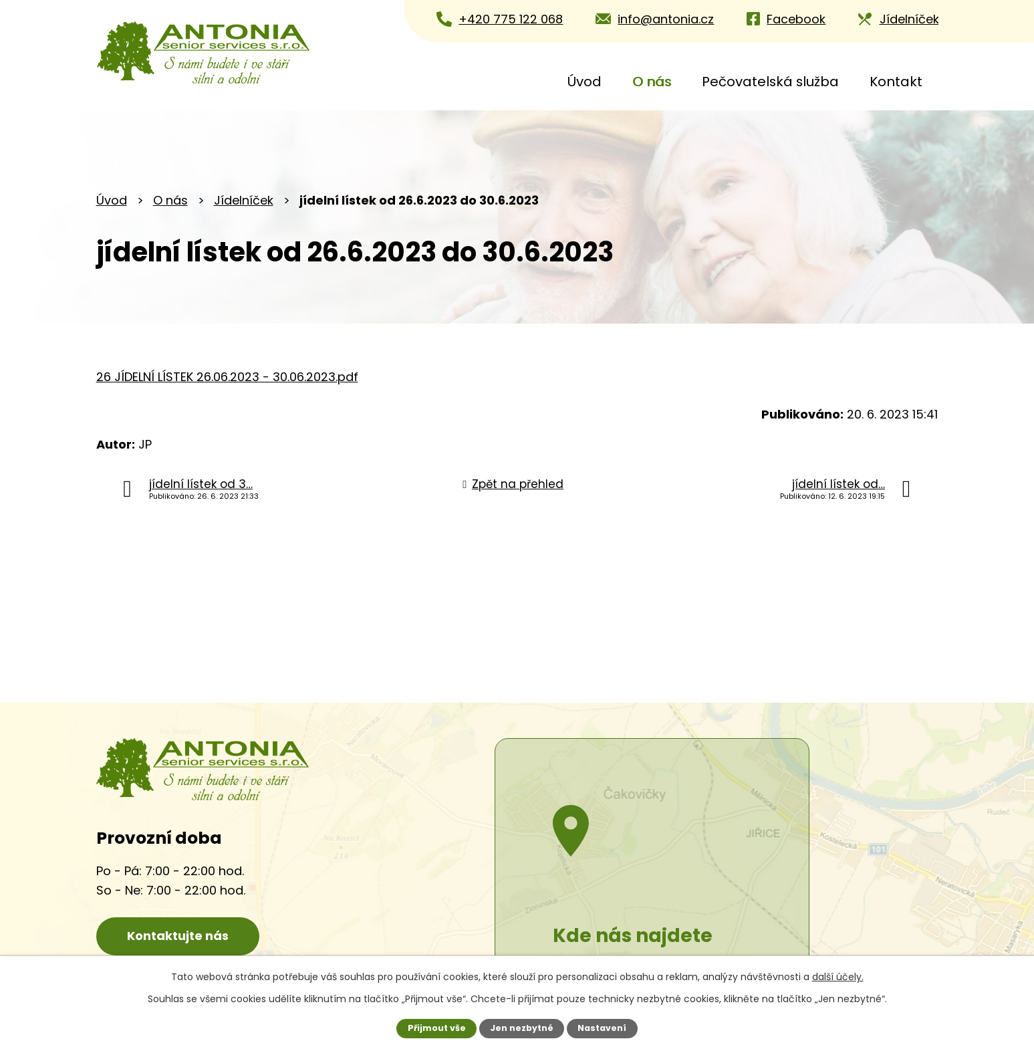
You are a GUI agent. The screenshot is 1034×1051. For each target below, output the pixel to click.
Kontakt (896, 81)
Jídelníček (243, 200)
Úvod (584, 81)
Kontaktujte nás (180, 935)
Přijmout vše (437, 1028)
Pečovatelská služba (770, 81)
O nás (651, 81)
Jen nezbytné (521, 1028)
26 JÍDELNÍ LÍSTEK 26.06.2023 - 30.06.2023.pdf (227, 376)
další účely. (838, 976)
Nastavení (601, 1028)
